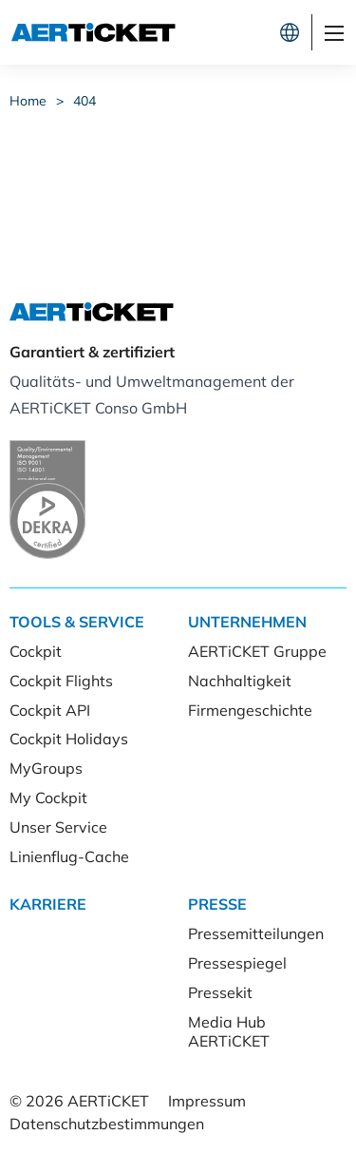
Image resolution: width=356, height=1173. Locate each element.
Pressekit (220, 992)
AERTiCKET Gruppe (257, 651)
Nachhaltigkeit (239, 680)
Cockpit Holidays (68, 738)
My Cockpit (48, 797)
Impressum (207, 1100)
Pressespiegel (237, 962)
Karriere (47, 903)
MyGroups (46, 768)
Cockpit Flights (61, 680)
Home (28, 100)
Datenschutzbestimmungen (106, 1123)
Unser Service (58, 826)
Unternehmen (247, 621)
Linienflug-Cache (69, 856)
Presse (217, 903)
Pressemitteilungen (256, 933)
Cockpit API (49, 710)
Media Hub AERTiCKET (229, 1031)
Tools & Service (76, 621)
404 (84, 100)
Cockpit (35, 651)
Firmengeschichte (250, 710)
